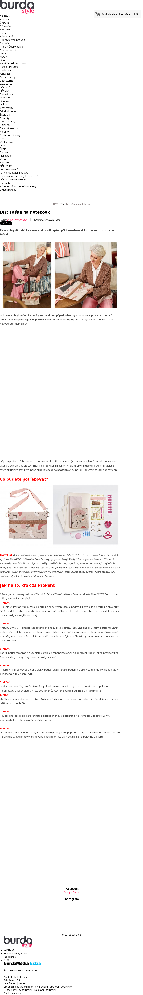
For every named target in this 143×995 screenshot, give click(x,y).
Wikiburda (6, 84)
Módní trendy (7, 77)
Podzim (4, 152)
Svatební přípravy (10, 135)
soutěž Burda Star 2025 (13, 63)
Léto (2, 145)
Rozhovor (5, 70)
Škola (3, 148)
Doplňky (5, 101)
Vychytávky (6, 108)
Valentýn (5, 131)
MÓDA (3, 56)
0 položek (124, 14)
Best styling (6, 80)
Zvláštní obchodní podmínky (56, 986)
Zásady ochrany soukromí (18, 990)
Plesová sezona (9, 128)
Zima (3, 159)
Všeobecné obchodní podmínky (18, 186)
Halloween (6, 155)
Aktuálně (5, 73)
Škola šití (5, 114)
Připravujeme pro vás (12, 40)
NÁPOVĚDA (6, 165)
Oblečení (5, 97)
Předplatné (6, 36)
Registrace (5, 19)
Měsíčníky (5, 26)
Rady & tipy (6, 94)
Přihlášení (5, 16)
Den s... (4, 60)
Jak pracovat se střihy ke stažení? (19, 176)
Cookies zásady (12, 993)
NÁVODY (5, 90)
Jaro (2, 138)
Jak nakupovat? (9, 169)
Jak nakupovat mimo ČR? (14, 172)
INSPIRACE (5, 124)
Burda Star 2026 (9, 67)
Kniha (3, 33)
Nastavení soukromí (45, 990)
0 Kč (136, 14)
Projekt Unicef (8, 50)
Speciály (5, 29)
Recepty (4, 118)
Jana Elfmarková (17, 220)
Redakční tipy (7, 121)
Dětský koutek (8, 111)
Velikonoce (6, 142)
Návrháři (5, 87)
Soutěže (4, 43)
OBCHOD (5, 53)
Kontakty (5, 183)
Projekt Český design (12, 46)
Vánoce (4, 162)
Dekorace (5, 104)
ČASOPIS (4, 22)
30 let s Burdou (8, 189)
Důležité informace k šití (13, 179)
